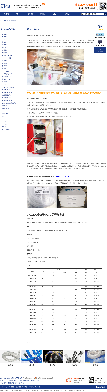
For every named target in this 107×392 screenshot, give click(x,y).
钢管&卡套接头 (6, 76)
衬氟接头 (4, 66)
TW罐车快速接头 (54, 390)
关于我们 (30, 14)
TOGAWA (5, 121)
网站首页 (6, 14)
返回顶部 (100, 51)
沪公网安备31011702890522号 (44, 378)
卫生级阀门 (5, 71)
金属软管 (4, 52)
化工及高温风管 (6, 95)
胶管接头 (14, 390)
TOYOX (4, 124)
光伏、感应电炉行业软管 (9, 103)
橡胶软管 (4, 37)
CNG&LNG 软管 (6, 58)
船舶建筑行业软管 (7, 98)
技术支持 (55, 14)
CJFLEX (4, 105)
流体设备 (4, 82)
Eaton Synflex (5, 108)
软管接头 (4, 60)
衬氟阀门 (4, 68)
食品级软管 (5, 50)
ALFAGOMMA (6, 113)
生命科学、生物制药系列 (9, 87)
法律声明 (31, 387)
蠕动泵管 (4, 47)
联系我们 (67, 14)
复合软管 (4, 39)
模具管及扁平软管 (7, 55)
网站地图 (18, 387)
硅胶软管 (4, 34)
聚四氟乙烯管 (73, 390)
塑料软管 (4, 44)
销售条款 (24, 387)
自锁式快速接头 (44, 390)
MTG (3, 111)
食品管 (2, 390)
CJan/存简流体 (81, 390)
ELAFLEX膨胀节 (7, 129)
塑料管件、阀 (6, 79)
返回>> (29, 342)
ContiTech (5, 119)
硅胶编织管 (20, 390)
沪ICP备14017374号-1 (29, 378)
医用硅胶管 (8, 390)
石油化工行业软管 (7, 92)
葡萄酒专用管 (35, 390)
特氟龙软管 (5, 42)
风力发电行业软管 (7, 100)
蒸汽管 (61, 390)
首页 (1, 21)
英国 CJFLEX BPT (63, 176)
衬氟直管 (4, 63)
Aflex (3, 116)
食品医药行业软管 (7, 90)
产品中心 (18, 14)
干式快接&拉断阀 (7, 74)
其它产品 (4, 84)
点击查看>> (77, 382)
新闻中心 (42, 14)
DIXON (4, 127)
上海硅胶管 (27, 390)
